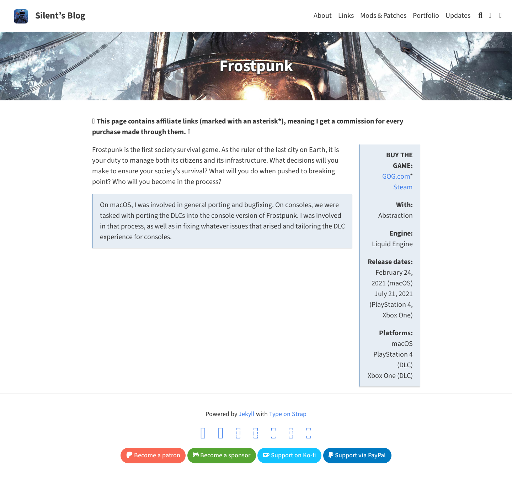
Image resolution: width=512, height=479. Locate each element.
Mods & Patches (383, 16)
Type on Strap (287, 414)
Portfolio (426, 16)
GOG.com (396, 176)
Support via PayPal (357, 455)
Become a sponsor (221, 455)
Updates (458, 16)
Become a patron (153, 455)
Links (346, 16)
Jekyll (247, 414)
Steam (403, 187)
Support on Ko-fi (289, 455)
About (323, 16)
